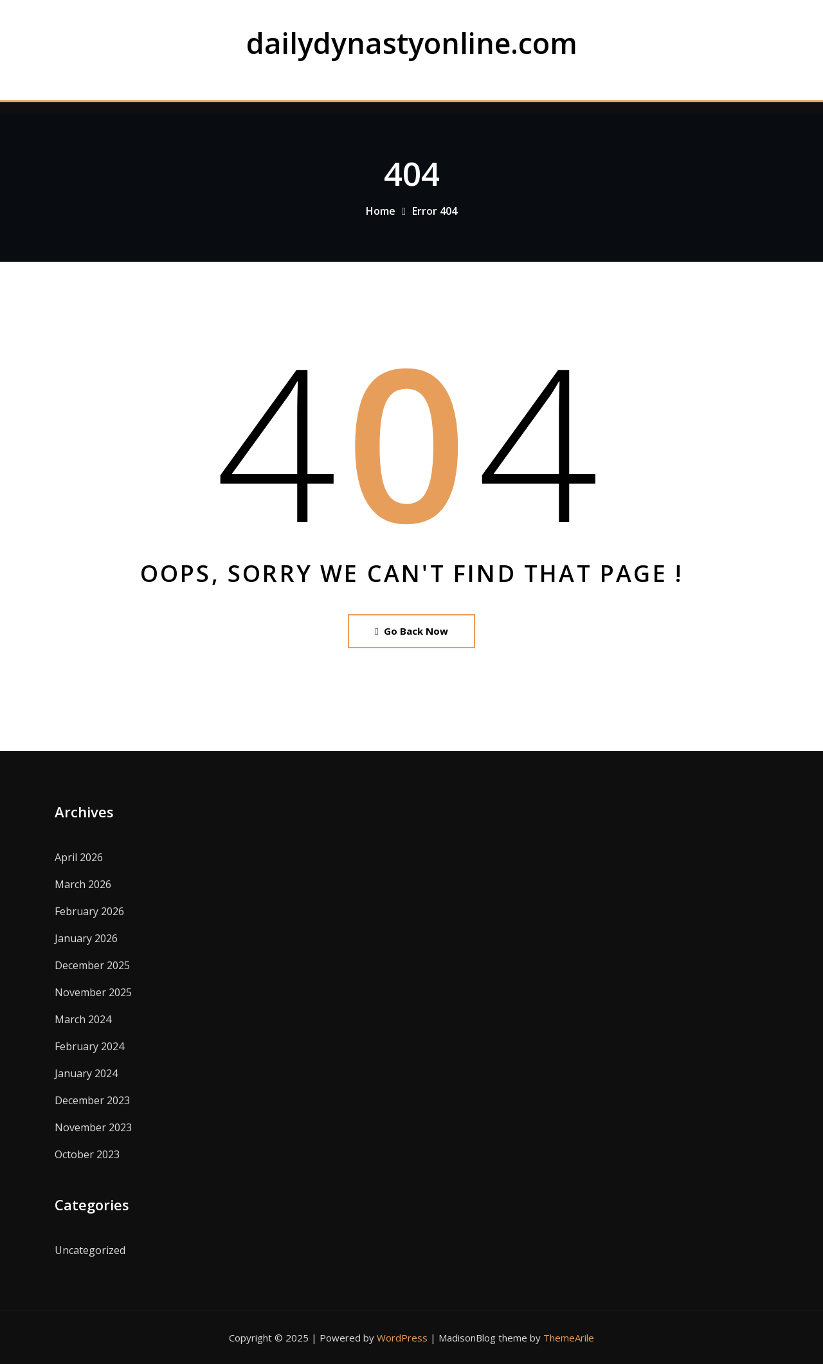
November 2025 (93, 992)
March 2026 (83, 884)
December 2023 (92, 1100)
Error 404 (434, 211)
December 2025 (92, 965)
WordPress (402, 1337)
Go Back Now (411, 630)
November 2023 (93, 1127)
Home (380, 211)
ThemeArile (568, 1337)
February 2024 (89, 1046)
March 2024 (83, 1019)
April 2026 (79, 857)
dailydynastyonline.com (411, 42)
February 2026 (89, 911)
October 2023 (87, 1154)
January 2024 (86, 1073)
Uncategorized (90, 1250)
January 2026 (86, 938)
